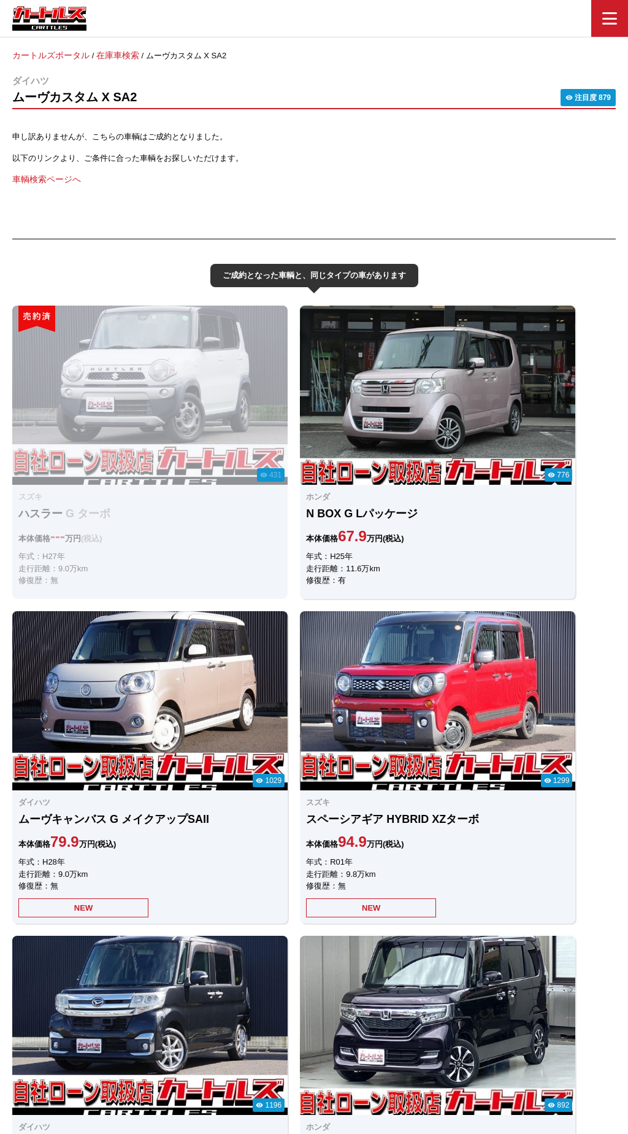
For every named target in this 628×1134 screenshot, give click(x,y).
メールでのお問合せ (374, 931)
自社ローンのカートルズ (301, 1064)
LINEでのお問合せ (252, 932)
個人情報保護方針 (438, 1064)
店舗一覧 (375, 1064)
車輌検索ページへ (44, 178)
